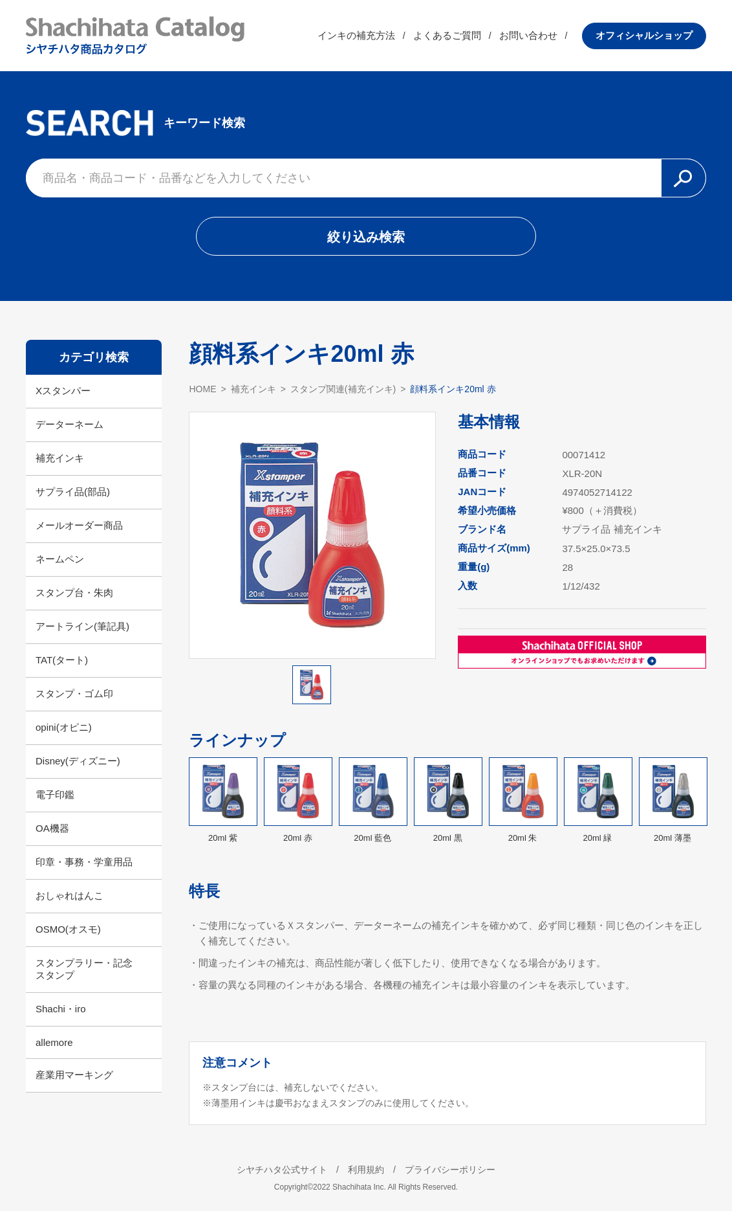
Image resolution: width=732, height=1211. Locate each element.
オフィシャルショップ (644, 35)
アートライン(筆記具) (82, 626)
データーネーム (69, 424)
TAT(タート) (62, 659)
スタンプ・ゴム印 (74, 693)
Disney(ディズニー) (78, 760)
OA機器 (52, 828)
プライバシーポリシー (450, 1169)
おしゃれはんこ (69, 895)
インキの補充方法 (356, 35)
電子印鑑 (55, 794)
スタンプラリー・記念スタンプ (84, 969)
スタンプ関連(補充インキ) (343, 389)
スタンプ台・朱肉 (74, 592)
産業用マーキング (74, 1074)
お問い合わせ (528, 35)
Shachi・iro (61, 1008)
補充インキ (60, 457)
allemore (54, 1042)
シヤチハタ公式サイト (282, 1169)
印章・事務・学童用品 (84, 861)
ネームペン (60, 558)
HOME (202, 389)
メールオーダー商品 (79, 525)
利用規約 (366, 1169)
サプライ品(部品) (73, 491)
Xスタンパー (63, 390)
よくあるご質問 (447, 35)
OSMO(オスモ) (68, 929)
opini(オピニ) (64, 727)
